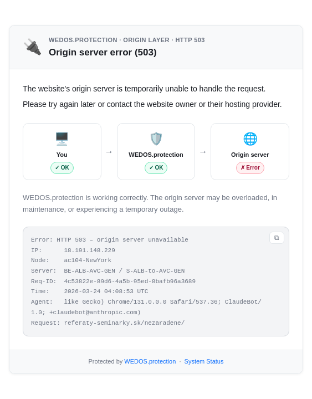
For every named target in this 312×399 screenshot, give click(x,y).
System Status (204, 361)
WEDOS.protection (150, 361)
